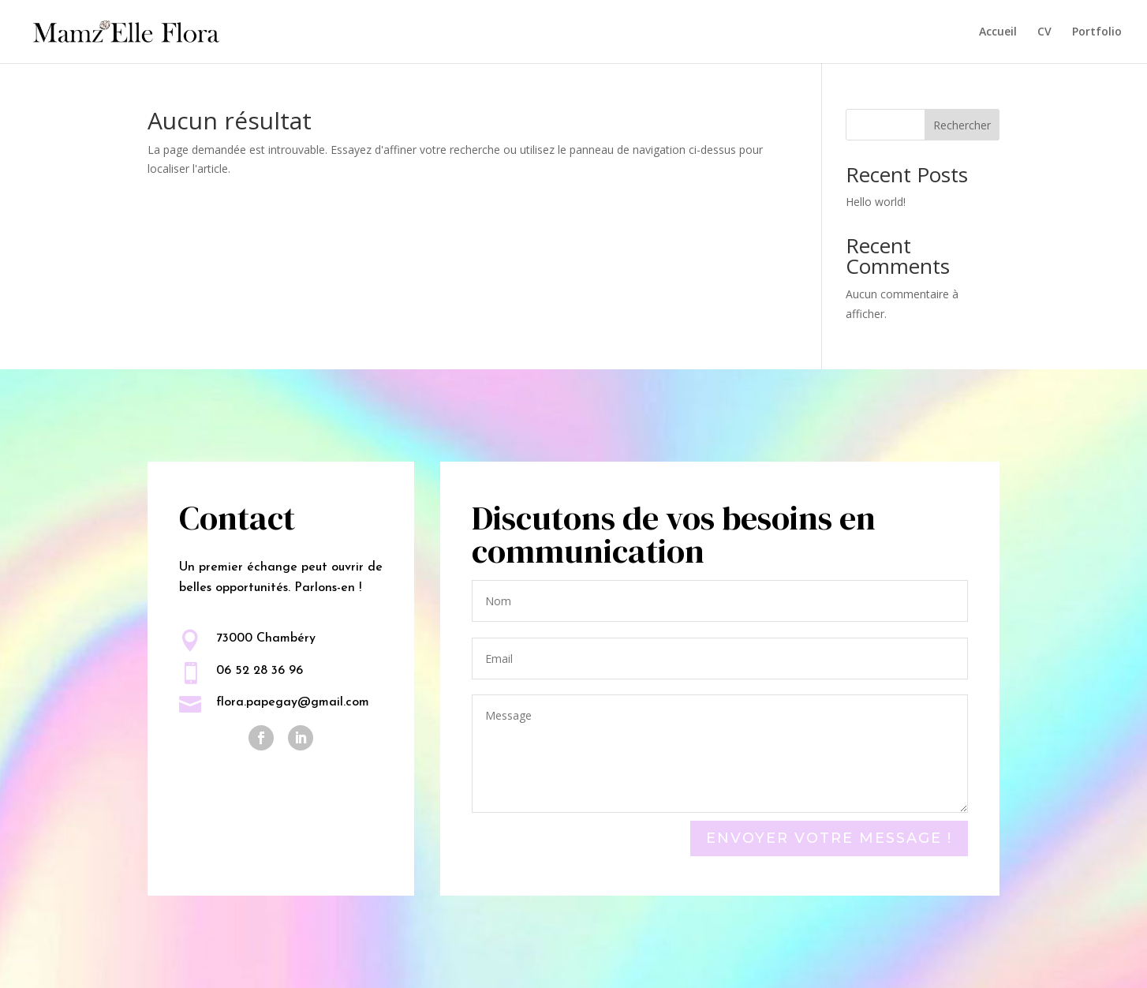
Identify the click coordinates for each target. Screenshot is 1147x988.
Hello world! (876, 201)
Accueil (998, 32)
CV (1044, 32)
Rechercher (962, 125)
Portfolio (1097, 32)
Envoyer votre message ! (829, 838)
